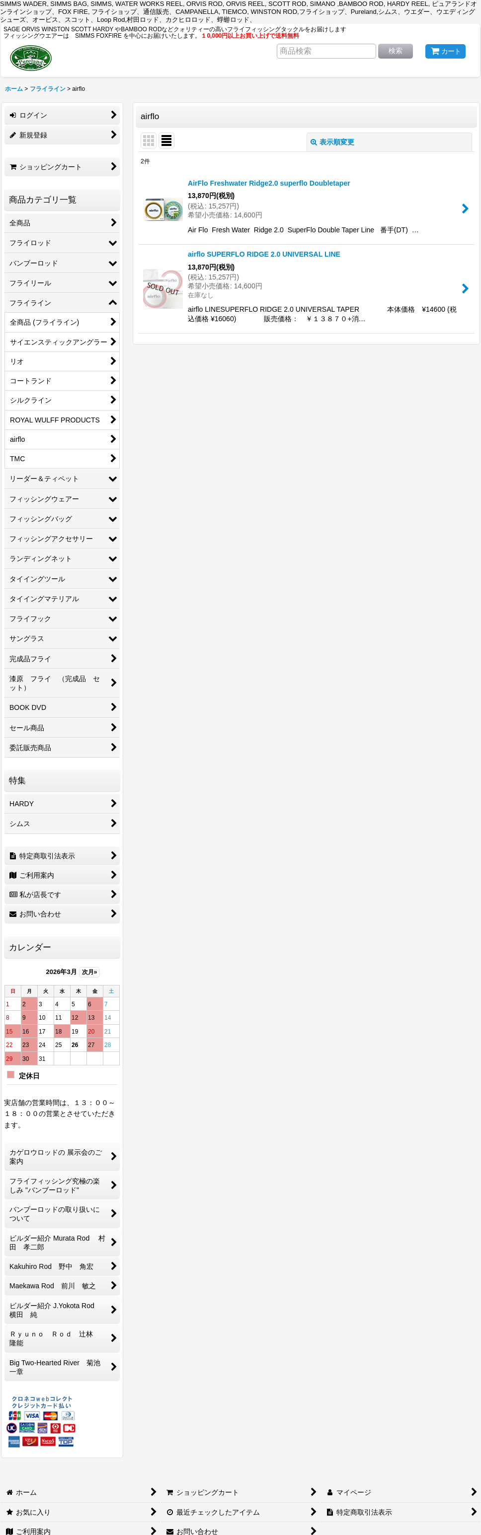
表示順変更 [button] (332, 142)
